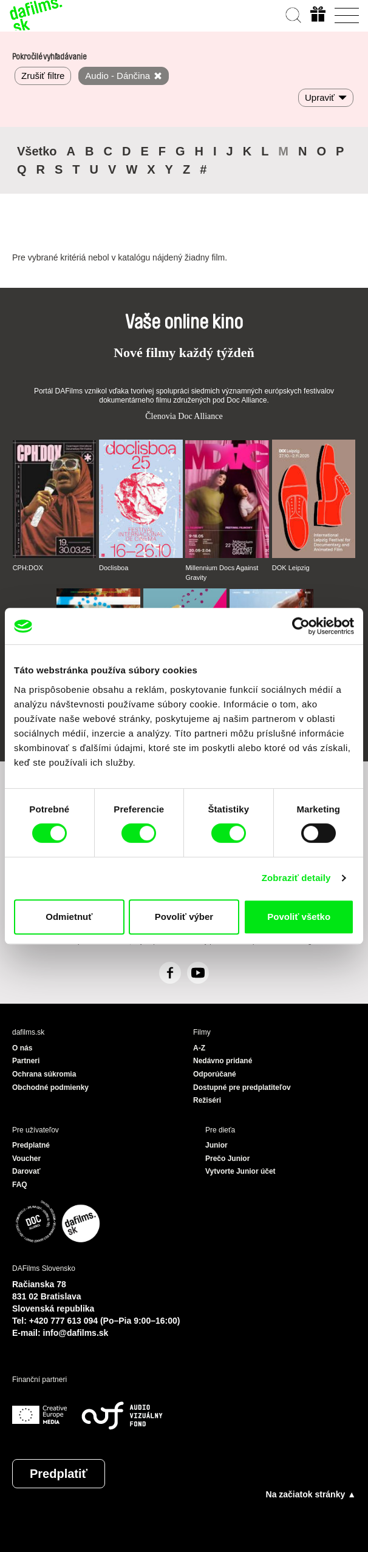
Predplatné (31, 1145)
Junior (216, 1145)
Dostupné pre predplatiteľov (242, 1087)
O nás (22, 1048)
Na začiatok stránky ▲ (311, 1494)
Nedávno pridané (222, 1061)
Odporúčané (214, 1074)
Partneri (25, 1061)
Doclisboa (113, 567)
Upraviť (320, 97)
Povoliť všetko (298, 916)
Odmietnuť (69, 916)
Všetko (37, 151)
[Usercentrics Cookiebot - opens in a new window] (301, 626)
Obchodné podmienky (50, 1087)
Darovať (26, 1171)
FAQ (19, 1184)
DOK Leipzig (291, 567)
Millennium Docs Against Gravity (221, 572)
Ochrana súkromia (44, 1074)
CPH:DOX (28, 567)
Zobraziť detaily (296, 878)
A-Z (199, 1048)
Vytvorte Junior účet (240, 1171)
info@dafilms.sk (76, 1333)
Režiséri (207, 1100)
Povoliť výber (184, 916)
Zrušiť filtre (42, 75)
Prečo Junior (227, 1158)
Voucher (26, 1158)
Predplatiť (58, 1473)
